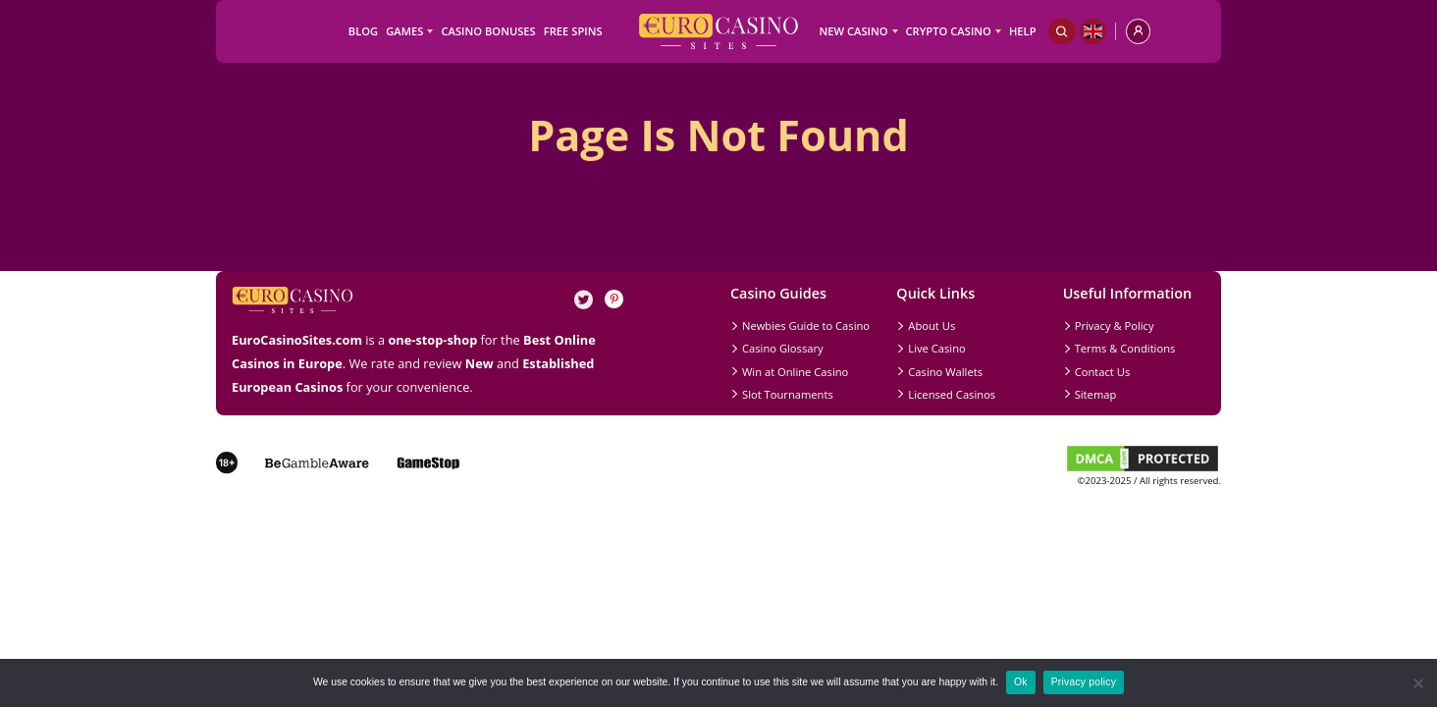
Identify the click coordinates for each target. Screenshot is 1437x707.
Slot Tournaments (787, 394)
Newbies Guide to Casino (806, 325)
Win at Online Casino (795, 371)
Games (404, 31)
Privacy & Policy (1114, 325)
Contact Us (1103, 371)
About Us (931, 325)
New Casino (853, 31)
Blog (363, 31)
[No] (1417, 683)
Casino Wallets (945, 371)
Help (1023, 31)
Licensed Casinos (951, 394)
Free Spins (573, 31)
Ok (1021, 682)
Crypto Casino (948, 31)
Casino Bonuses (488, 31)
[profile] (1138, 31)
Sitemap (1096, 394)
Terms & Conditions (1125, 348)
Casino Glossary (783, 348)
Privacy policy (1083, 682)
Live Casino (936, 348)
